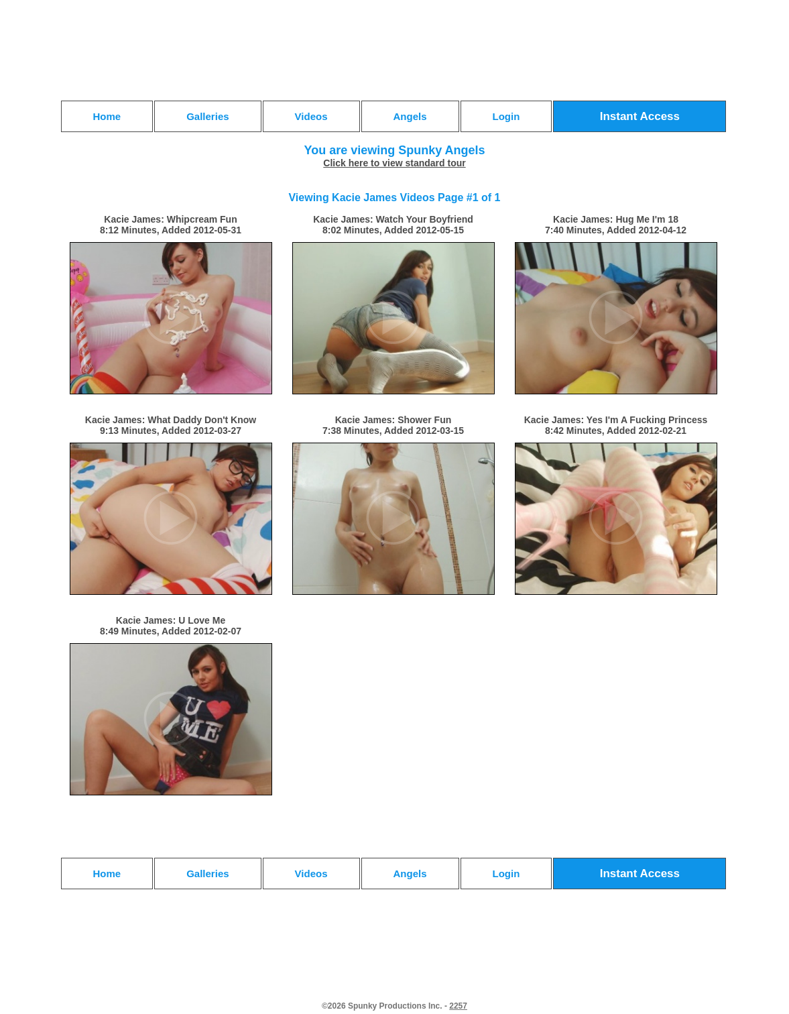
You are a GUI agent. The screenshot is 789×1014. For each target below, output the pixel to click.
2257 (458, 1006)
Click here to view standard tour (394, 163)
